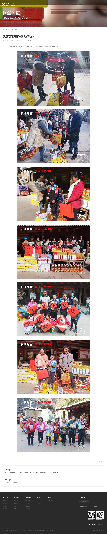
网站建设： (96, 530)
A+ (28, 40)
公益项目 (39, 500)
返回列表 (101, 461)
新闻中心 (63, 4)
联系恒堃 (100, 4)
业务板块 (72, 4)
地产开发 (27, 500)
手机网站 (100, 524)
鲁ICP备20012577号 (47, 530)
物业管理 (27, 506)
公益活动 (14, 29)
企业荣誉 (5, 508)
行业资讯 (16, 506)
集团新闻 (16, 500)
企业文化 (5, 503)
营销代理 (27, 503)
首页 (45, 4)
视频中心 (16, 503)
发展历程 (5, 506)
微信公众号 (92, 524)
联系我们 (84, 501)
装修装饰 (27, 508)
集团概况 (5, 500)
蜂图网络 (101, 530)
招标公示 (16, 508)
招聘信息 (50, 500)
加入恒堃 (91, 4)
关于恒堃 (53, 4)
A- (30, 40)
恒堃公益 (82, 4)
